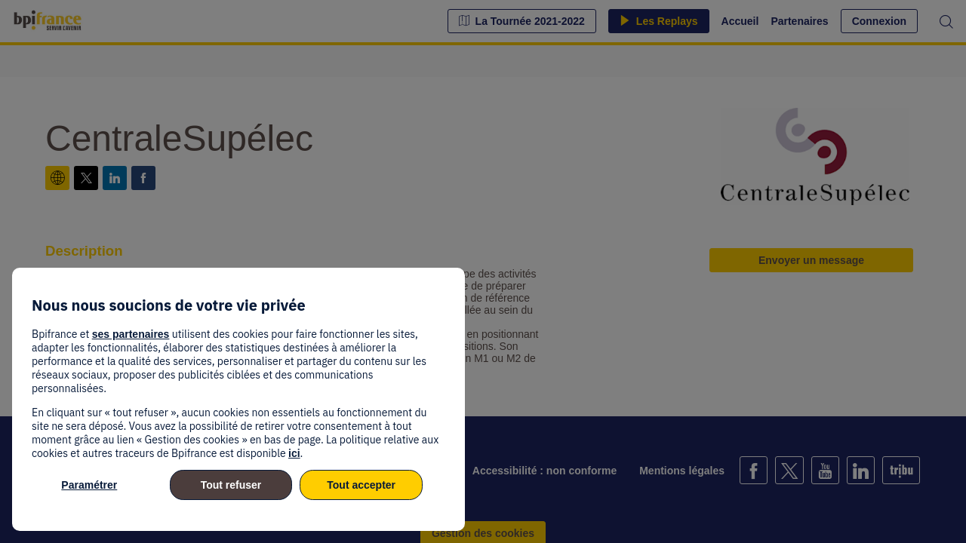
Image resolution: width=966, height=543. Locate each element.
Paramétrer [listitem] (89, 485)
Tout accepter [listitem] (361, 485)
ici (294, 453)
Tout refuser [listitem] (231, 485)
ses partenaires (131, 334)
